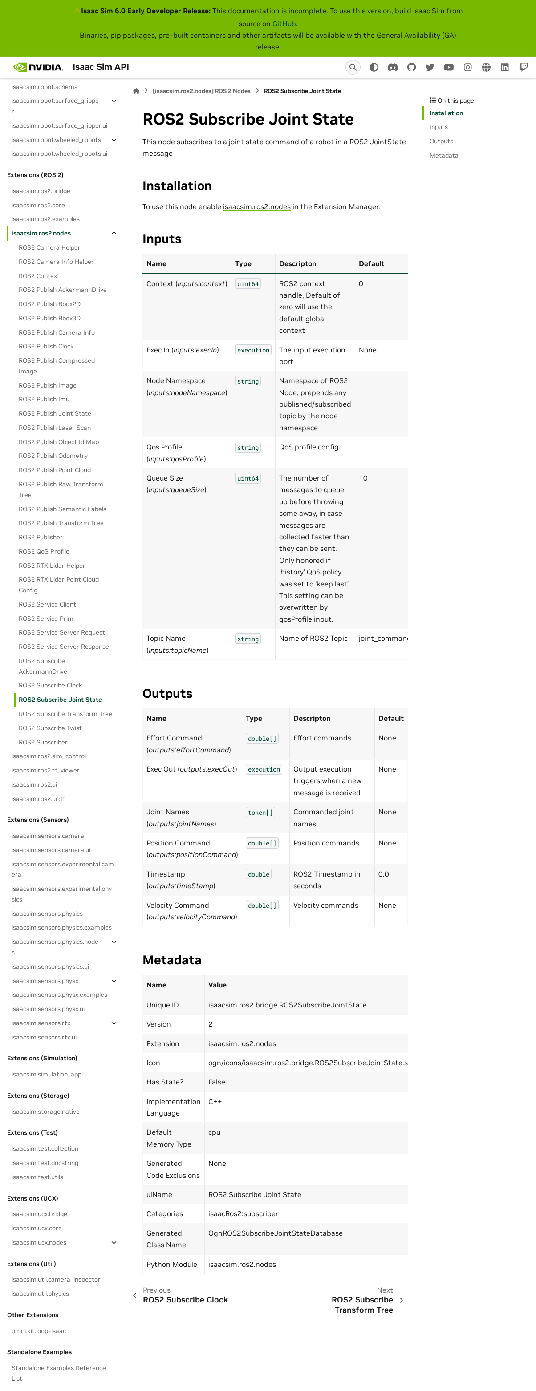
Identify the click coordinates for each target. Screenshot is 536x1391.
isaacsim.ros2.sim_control (49, 756)
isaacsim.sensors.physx (45, 981)
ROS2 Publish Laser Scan (55, 428)
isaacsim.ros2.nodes (41, 233)
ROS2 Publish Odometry (53, 456)
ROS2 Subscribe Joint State (60, 700)
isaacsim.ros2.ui (34, 784)
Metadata (444, 155)
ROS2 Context (39, 276)
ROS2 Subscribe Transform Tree (65, 714)
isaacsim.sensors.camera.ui (51, 850)
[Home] (136, 91)
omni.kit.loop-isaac (39, 1331)
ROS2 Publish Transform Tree (61, 523)
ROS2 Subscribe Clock (50, 685)
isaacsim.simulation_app (46, 1074)
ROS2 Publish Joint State (55, 413)
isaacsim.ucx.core (37, 1228)
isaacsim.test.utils (37, 1177)
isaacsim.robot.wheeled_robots (56, 140)
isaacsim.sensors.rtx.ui (44, 1037)
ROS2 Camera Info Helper (56, 262)
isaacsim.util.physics (40, 1294)
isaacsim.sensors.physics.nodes (55, 947)
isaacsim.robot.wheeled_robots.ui (59, 154)
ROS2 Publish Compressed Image (57, 365)
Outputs (441, 141)
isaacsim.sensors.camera (48, 836)
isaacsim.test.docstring (45, 1163)
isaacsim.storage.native (46, 1112)
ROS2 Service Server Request (62, 632)
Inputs (439, 127)
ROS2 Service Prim (46, 619)
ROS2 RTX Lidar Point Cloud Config (59, 584)
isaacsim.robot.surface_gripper (55, 106)
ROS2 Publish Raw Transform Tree (61, 489)
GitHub (284, 23)
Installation (446, 113)
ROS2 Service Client (47, 604)
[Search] (353, 67)
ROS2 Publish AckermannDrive (63, 290)
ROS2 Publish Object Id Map (59, 442)
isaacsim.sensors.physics (47, 914)
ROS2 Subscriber (43, 742)
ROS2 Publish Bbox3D (50, 318)
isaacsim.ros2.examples (46, 219)
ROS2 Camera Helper (50, 247)
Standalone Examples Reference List (59, 1373)
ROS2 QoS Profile (44, 551)
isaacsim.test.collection (45, 1148)
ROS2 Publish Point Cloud (55, 470)
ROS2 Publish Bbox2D (50, 304)
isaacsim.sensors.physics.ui (50, 966)
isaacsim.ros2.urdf (38, 799)
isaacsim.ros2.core (38, 205)
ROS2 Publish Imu (44, 399)
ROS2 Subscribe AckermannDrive (43, 666)
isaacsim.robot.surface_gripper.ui (59, 125)
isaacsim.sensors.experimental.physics (62, 894)
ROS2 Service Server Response (64, 647)
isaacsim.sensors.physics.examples (62, 927)
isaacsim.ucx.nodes (39, 1242)
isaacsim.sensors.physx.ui (48, 1009)
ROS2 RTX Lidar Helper (52, 566)
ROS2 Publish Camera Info (57, 332)
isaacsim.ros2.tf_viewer (46, 770)
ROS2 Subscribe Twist (50, 728)
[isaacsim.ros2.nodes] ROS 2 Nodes (202, 91)
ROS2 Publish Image (48, 385)
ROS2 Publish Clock (46, 346)
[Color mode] (374, 67)
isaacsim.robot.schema (45, 87)
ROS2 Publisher (41, 537)
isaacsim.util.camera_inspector (56, 1279)
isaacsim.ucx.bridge (39, 1214)
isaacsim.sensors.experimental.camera (63, 869)
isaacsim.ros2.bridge (41, 191)
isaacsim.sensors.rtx (41, 1023)
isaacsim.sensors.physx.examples (59, 995)
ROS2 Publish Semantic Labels (62, 509)
